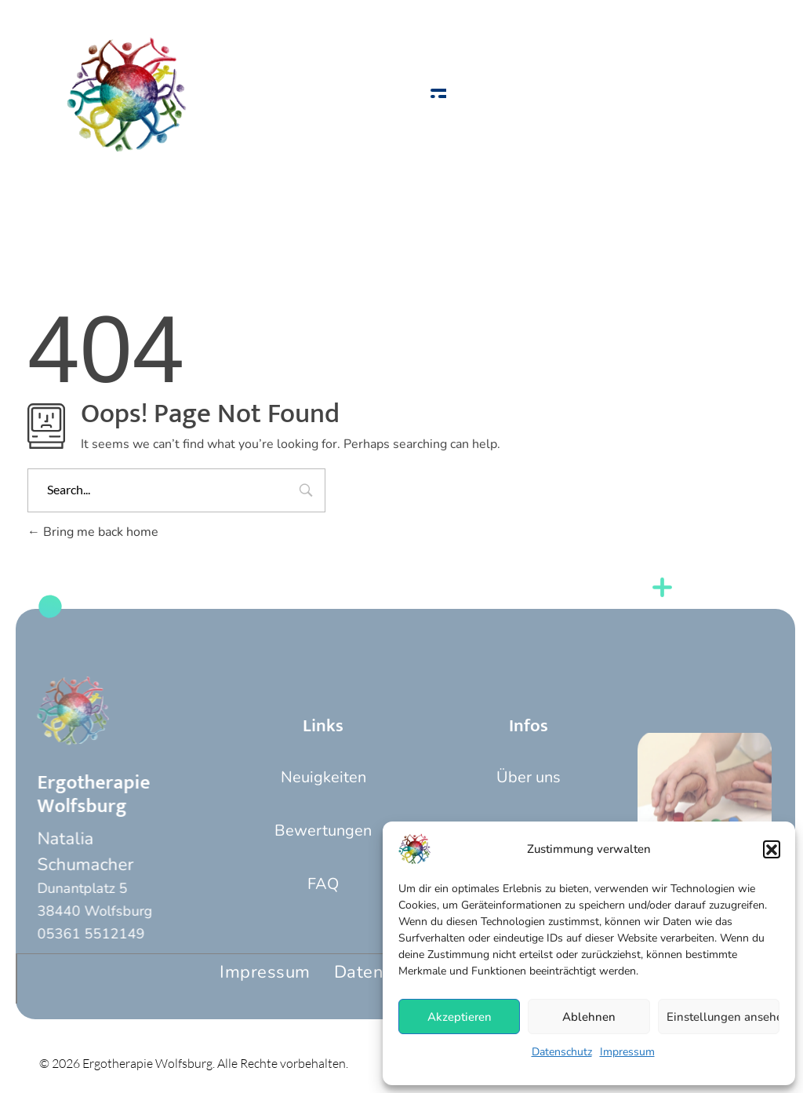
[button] (771, 849)
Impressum (627, 1051)
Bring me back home (92, 532)
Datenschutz (562, 1051)
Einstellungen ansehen (723, 1017)
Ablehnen (589, 1017)
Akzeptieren (459, 1017)
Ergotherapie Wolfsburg (76, 794)
